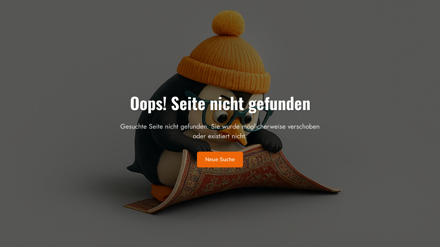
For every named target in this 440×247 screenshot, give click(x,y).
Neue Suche (220, 159)
